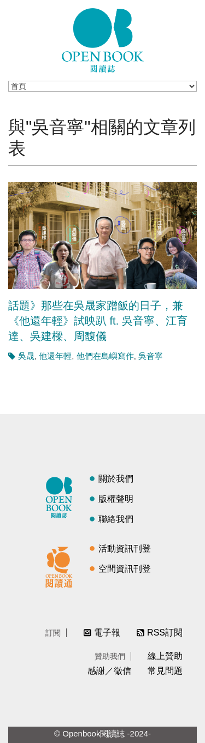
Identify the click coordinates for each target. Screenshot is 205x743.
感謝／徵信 (109, 670)
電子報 (107, 632)
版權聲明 (115, 499)
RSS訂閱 (165, 632)
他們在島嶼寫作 (105, 356)
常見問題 (165, 670)
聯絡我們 (115, 519)
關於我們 (115, 478)
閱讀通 (61, 565)
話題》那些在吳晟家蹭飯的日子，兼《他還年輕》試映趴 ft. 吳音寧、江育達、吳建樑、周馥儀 (98, 320)
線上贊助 (165, 656)
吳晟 (26, 356)
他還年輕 (55, 356)
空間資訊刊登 (124, 568)
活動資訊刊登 (124, 548)
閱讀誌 (61, 496)
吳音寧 (150, 356)
